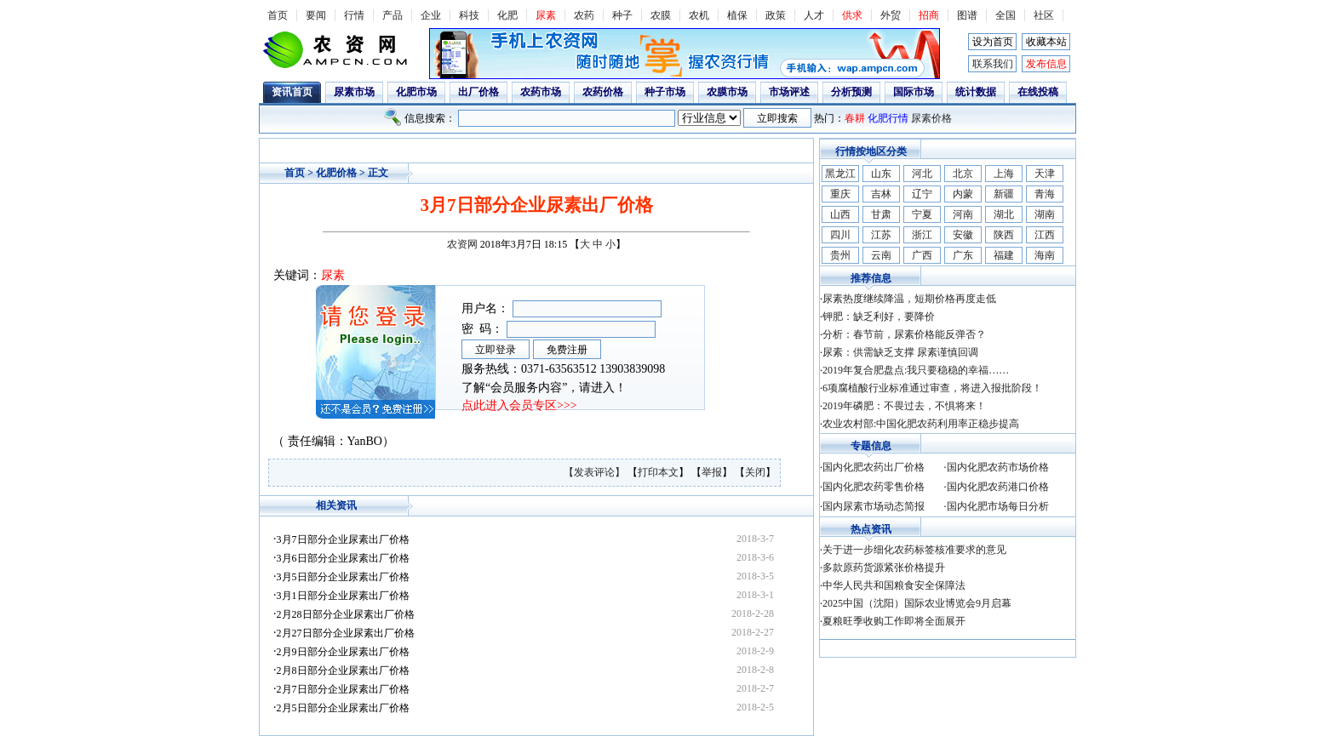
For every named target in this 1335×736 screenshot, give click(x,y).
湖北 (1004, 214)
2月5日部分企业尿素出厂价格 (343, 708)
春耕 (855, 118)
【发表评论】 (595, 472)
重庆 (840, 194)
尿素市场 (354, 92)
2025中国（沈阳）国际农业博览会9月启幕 (916, 603)
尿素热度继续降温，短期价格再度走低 (909, 299)
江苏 (881, 235)
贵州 (840, 255)
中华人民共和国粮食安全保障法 (893, 585)
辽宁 (922, 194)
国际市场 (913, 92)
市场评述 (789, 92)
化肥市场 (416, 92)
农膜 (660, 15)
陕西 (1004, 235)
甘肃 (881, 214)
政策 (775, 15)
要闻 (316, 15)
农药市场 (540, 92)
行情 (354, 15)
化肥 (507, 15)
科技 (469, 15)
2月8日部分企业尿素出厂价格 (343, 670)
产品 (392, 15)
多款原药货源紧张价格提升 (883, 567)
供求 (852, 15)
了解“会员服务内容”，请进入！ (544, 387)
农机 (699, 15)
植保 (737, 15)
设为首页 (992, 42)
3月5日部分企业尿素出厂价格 (343, 577)
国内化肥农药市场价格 (998, 467)
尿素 (546, 15)
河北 (922, 174)
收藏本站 (1046, 42)
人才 (814, 15)
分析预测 (851, 92)
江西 (1044, 235)
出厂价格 (478, 92)
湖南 (1044, 214)
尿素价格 (931, 118)
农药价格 (602, 92)
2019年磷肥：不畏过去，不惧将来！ (904, 406)
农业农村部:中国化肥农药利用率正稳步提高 (920, 424)
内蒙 (963, 194)
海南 (1044, 255)
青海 (1044, 194)
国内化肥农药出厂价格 (873, 467)
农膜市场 (727, 92)
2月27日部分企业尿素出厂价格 (346, 633)
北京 (963, 174)
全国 (1005, 15)
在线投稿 (1037, 92)
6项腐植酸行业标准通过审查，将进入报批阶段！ (932, 388)
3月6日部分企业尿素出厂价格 (343, 558)
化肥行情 (888, 118)
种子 (622, 15)
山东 (881, 174)
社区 (1044, 15)
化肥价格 (336, 173)
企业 (431, 15)
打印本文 (658, 472)
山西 (840, 214)
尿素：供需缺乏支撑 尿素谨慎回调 (900, 352)
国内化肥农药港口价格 (998, 487)
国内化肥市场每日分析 (998, 506)
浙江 (922, 235)
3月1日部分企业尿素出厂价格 (343, 596)
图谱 (967, 15)
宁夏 (922, 214)
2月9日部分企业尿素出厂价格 (343, 652)
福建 (1004, 255)
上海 (1004, 174)
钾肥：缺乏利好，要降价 (878, 316)
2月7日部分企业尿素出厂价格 (343, 689)
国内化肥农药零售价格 (873, 487)
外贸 (890, 15)
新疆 (1004, 194)
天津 (1044, 174)
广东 (963, 255)
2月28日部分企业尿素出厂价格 (346, 614)
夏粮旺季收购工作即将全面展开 (893, 621)
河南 (963, 214)
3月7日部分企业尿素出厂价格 (343, 539)
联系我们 (992, 64)
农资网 (462, 244)
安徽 (963, 235)
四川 (840, 235)
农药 (584, 15)
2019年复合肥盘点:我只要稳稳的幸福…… (915, 370)
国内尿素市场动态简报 (873, 506)
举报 (712, 472)
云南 (881, 255)
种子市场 (665, 92)
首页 (277, 15)
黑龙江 (840, 174)
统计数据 (975, 92)
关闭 (755, 472)
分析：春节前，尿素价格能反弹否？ (904, 334)
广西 (922, 255)
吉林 (881, 194)
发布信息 (1046, 64)
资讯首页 (292, 92)
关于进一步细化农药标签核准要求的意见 (914, 550)
